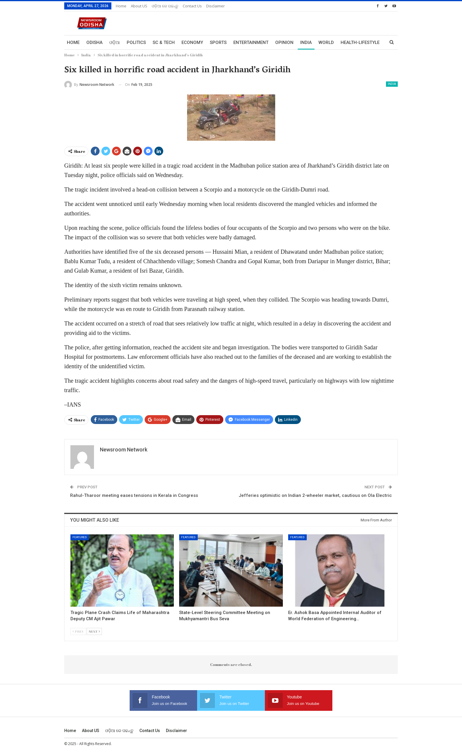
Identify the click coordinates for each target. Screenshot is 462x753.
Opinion (284, 42)
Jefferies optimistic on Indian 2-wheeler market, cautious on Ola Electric (315, 495)
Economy (192, 42)
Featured (79, 537)
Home (121, 6)
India (306, 42)
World (326, 42)
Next (94, 631)
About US (139, 6)
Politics (136, 42)
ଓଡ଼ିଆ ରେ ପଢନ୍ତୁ (165, 6)
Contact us (192, 6)
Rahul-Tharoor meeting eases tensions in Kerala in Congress (134, 495)
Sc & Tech (164, 42)
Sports (218, 42)
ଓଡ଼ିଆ (114, 42)
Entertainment (250, 42)
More (347, 42)
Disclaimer (215, 6)
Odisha (94, 42)
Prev (78, 631)
